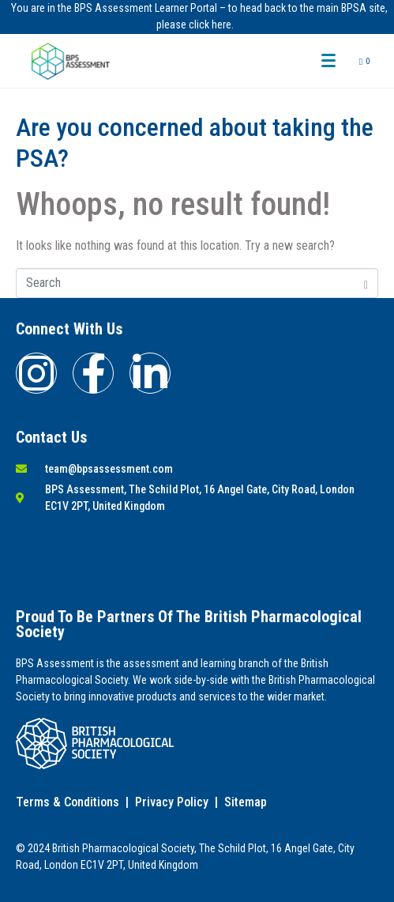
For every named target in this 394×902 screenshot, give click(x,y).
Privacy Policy (171, 802)
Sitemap (245, 802)
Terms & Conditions (67, 802)
